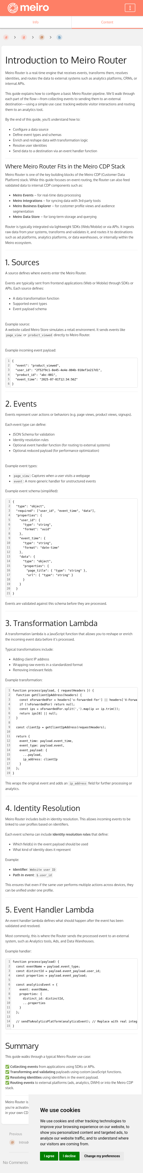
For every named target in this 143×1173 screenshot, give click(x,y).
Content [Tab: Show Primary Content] (107, 22)
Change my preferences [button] (102, 1156)
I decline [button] (69, 1156)
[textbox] (74, 372)
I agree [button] (49, 1156)
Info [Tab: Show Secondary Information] (36, 22)
